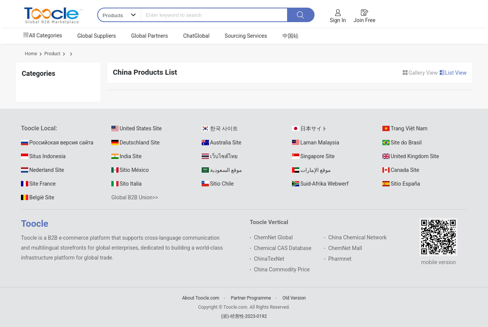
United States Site (136, 128)
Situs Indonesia (43, 156)
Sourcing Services (246, 36)
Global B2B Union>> (134, 197)
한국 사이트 (220, 128)
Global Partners (149, 36)
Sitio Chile (218, 184)
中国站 (291, 36)
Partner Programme (251, 298)
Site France (38, 184)
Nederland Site (42, 170)
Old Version (294, 298)
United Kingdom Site (410, 156)
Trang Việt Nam (404, 128)
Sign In (338, 20)
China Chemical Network (357, 237)
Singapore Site (313, 156)
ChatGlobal (196, 36)
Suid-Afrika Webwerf (320, 184)
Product (52, 53)
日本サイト (309, 128)
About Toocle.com (200, 298)
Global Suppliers (96, 36)
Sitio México (130, 170)
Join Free (364, 20)
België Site (37, 197)
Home (31, 53)
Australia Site (221, 142)
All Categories (42, 35)
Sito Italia (126, 184)
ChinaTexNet (269, 259)
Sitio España (401, 184)
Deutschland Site (135, 142)
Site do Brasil (402, 142)
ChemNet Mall (345, 248)
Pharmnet (340, 259)
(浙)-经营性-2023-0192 (244, 316)
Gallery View (420, 73)
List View (453, 73)
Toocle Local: (39, 128)
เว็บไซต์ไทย (220, 156)
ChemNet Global (273, 237)
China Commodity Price (282, 269)
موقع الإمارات (311, 170)
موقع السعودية (222, 170)
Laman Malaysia (315, 142)
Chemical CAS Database (282, 248)
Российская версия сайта (57, 142)
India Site (126, 156)
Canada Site (400, 170)
